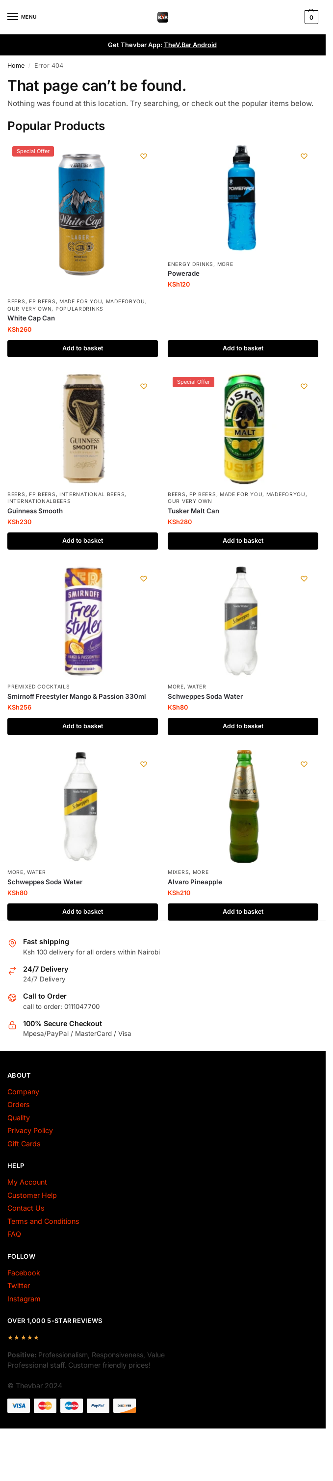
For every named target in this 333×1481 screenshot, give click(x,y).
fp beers (42, 301)
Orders (18, 1105)
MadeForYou (125, 301)
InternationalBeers (39, 501)
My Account (27, 1182)
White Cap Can (31, 318)
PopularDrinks (79, 309)
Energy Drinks (190, 264)
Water (196, 687)
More (225, 264)
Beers (16, 301)
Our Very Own (29, 309)
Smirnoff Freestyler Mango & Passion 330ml (76, 696)
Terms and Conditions (43, 1221)
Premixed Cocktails (38, 687)
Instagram (24, 1299)
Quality (18, 1118)
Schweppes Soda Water (205, 696)
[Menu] (22, 17)
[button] (310, 17)
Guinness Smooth (35, 511)
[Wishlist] (143, 156)
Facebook (23, 1273)
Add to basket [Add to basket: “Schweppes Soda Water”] (243, 727)
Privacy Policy (30, 1131)
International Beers (92, 494)
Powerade (184, 273)
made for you (80, 301)
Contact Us (26, 1208)
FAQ (14, 1234)
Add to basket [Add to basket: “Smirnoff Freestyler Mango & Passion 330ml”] (82, 727)
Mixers (178, 872)
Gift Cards (24, 1144)
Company (23, 1092)
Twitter (18, 1286)
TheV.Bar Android (190, 45)
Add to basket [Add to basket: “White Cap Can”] (82, 348)
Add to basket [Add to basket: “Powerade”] (243, 348)
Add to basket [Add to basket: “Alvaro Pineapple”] (243, 912)
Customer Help (32, 1195)
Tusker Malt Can (193, 511)
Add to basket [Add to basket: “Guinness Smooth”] (82, 541)
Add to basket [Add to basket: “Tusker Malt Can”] (243, 541)
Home (16, 65)
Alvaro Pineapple (195, 882)
